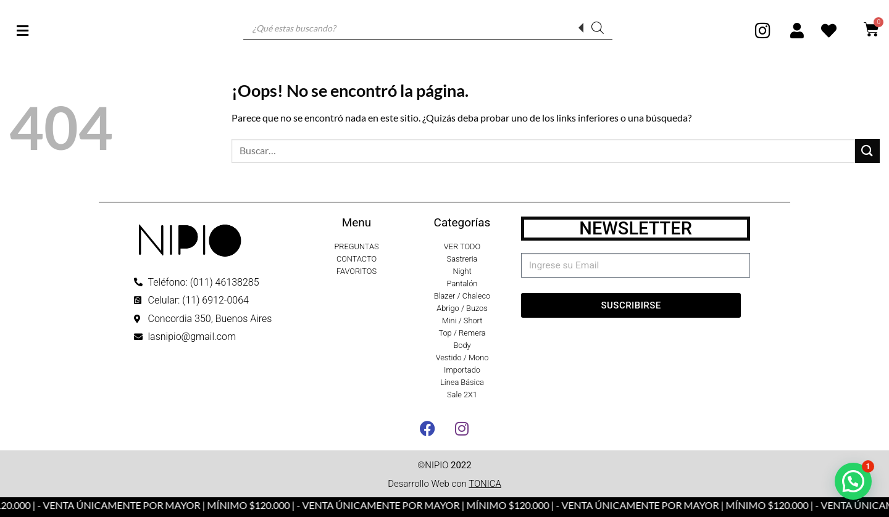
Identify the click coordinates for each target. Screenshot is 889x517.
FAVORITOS (356, 271)
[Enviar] (867, 151)
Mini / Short (462, 320)
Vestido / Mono (462, 357)
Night (462, 271)
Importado (462, 369)
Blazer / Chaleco (462, 295)
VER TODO (462, 246)
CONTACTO (356, 258)
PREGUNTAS (356, 246)
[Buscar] (597, 27)
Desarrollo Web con (444, 483)
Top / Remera (461, 332)
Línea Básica (462, 382)
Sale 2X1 (462, 394)
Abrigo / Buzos (462, 308)
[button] (853, 481)
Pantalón (462, 283)
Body (461, 345)
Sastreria (462, 258)
